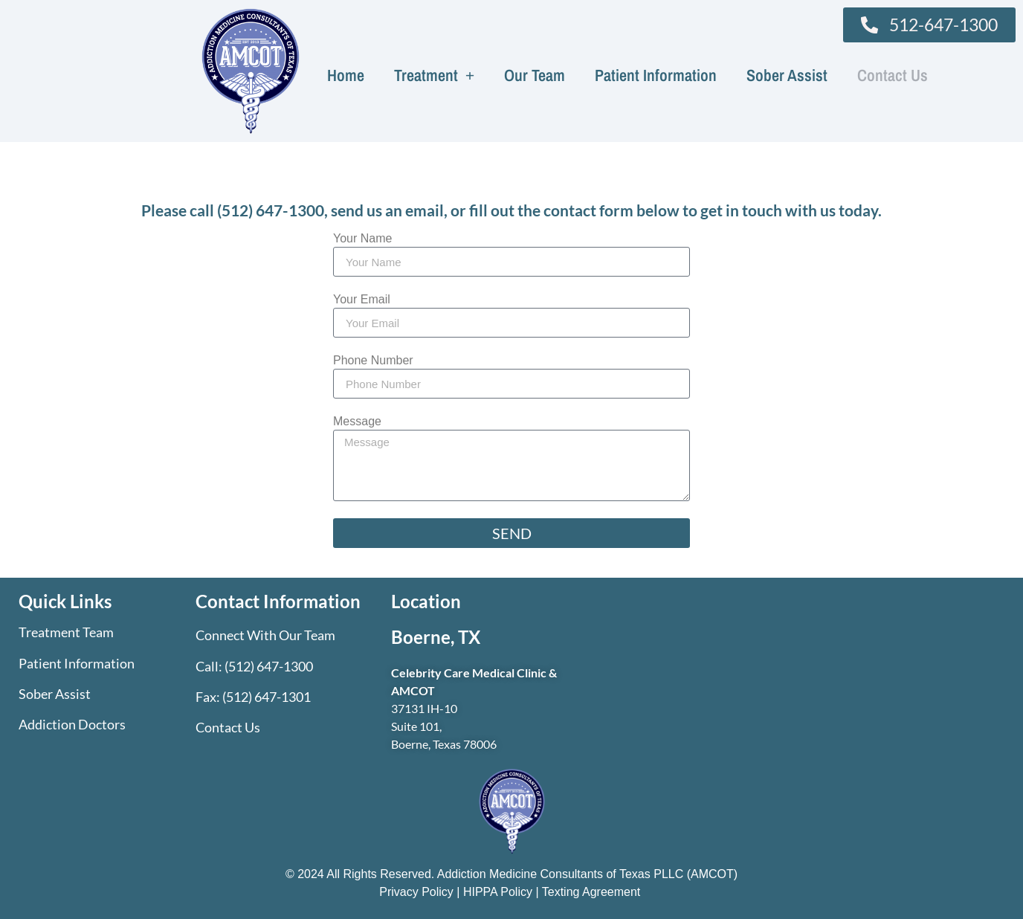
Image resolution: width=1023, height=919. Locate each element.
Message (357, 422)
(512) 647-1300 (270, 210)
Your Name (362, 239)
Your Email (361, 300)
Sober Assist (786, 75)
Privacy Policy (417, 892)
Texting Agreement (591, 892)
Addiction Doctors (72, 724)
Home (345, 75)
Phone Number (373, 361)
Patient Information (656, 75)
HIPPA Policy (497, 892)
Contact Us (892, 75)
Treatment (434, 75)
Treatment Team (66, 632)
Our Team (534, 75)
